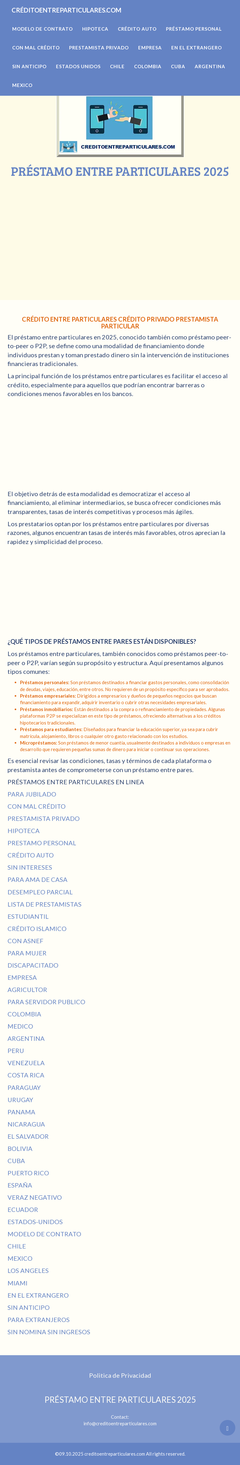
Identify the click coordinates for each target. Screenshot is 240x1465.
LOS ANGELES (28, 1270)
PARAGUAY (24, 1087)
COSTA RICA (26, 1075)
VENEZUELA (26, 1062)
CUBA (16, 1160)
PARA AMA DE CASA (38, 879)
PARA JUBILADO (32, 794)
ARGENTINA (26, 1038)
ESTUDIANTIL (28, 916)
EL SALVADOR (28, 1136)
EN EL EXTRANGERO (38, 1295)
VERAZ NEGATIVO (35, 1197)
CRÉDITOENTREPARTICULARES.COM (88, 18)
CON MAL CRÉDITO (37, 806)
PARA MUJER (27, 953)
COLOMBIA (24, 1014)
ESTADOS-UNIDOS (35, 1221)
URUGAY (20, 1099)
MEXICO (20, 1258)
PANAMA (21, 1112)
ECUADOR (23, 1209)
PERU (16, 1050)
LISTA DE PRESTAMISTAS (45, 904)
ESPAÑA (20, 1185)
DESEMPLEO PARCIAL (40, 892)
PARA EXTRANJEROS (39, 1319)
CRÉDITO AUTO (31, 855)
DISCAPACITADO (33, 965)
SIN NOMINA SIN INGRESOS (49, 1331)
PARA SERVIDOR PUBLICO (46, 1001)
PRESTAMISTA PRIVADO (44, 818)
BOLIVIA (20, 1148)
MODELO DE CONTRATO (44, 1234)
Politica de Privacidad (120, 1375)
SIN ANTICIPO (29, 1307)
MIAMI (18, 1283)
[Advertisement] (120, 225)
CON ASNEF (25, 940)
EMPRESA (22, 977)
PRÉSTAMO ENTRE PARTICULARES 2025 (120, 1400)
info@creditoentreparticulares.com (120, 1423)
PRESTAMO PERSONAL (42, 843)
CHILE (17, 1246)
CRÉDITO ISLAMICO (37, 928)
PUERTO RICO (28, 1173)
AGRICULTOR (27, 989)
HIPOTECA (24, 830)
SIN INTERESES (30, 867)
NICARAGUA (26, 1124)
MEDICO (20, 1026)
